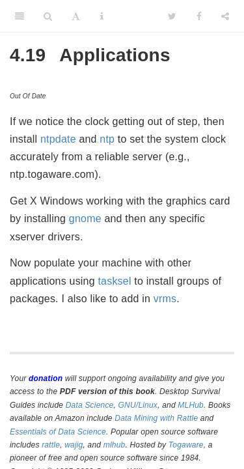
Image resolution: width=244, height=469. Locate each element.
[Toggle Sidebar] (19, 16)
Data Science (90, 405)
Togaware (186, 444)
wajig (73, 444)
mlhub (114, 444)
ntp (107, 139)
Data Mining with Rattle (156, 418)
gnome (85, 218)
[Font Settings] (76, 16)
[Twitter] (172, 16)
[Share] (225, 16)
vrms (165, 298)
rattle (51, 444)
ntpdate (58, 139)
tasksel (114, 281)
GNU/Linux (138, 405)
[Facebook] (199, 16)
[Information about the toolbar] (101, 16)
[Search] (48, 16)
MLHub (191, 405)
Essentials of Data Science (58, 431)
